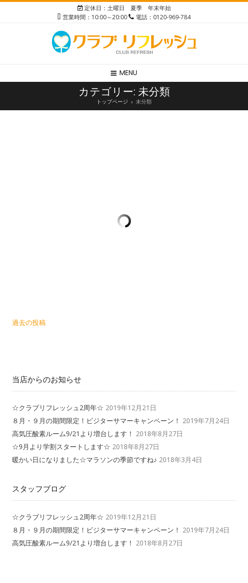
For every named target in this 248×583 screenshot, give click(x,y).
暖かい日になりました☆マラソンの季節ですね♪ (84, 459)
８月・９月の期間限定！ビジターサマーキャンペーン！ (96, 420)
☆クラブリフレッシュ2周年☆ (58, 407)
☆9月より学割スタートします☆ (61, 446)
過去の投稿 (29, 322)
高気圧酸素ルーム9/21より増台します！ (73, 433)
